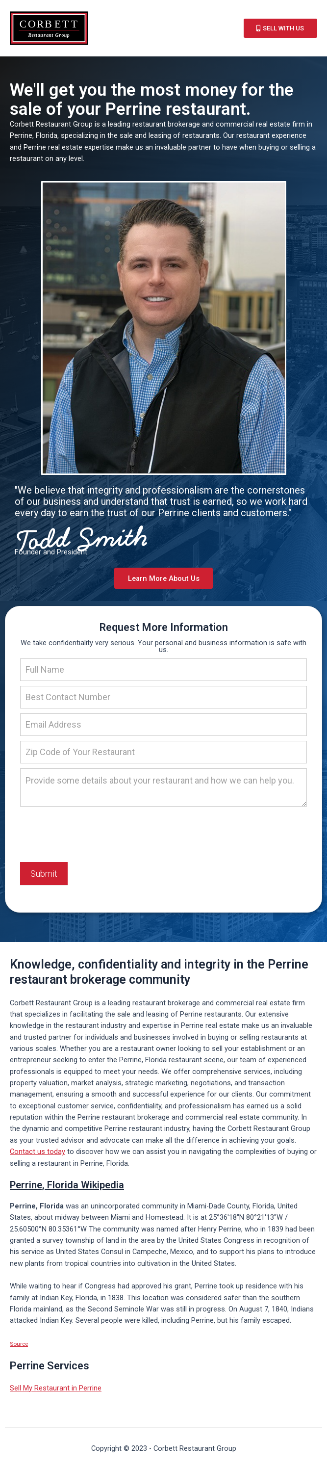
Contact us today (37, 1153)
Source (19, 1345)
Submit (43, 875)
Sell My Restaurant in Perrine (55, 1389)
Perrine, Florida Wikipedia (67, 1186)
